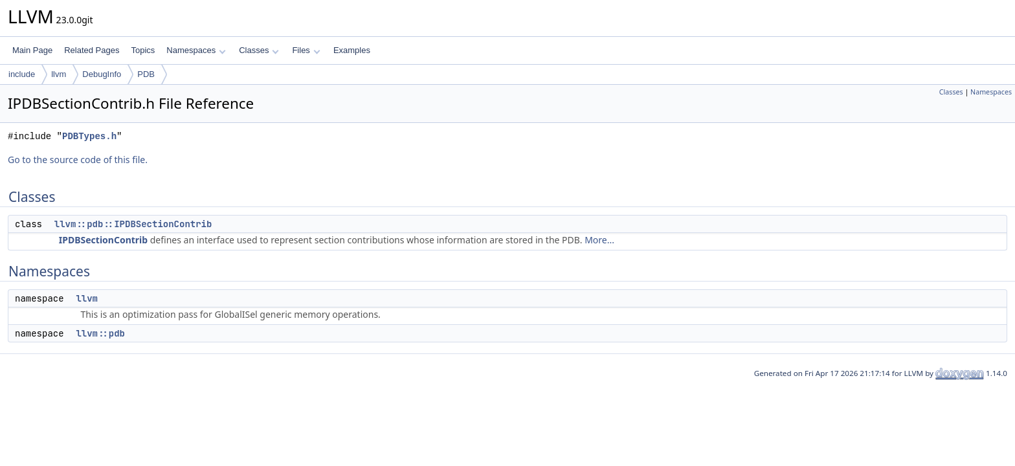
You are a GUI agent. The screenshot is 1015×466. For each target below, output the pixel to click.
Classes (259, 50)
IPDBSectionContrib (103, 240)
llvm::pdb (100, 333)
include (21, 74)
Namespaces (195, 50)
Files (306, 50)
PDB (146, 74)
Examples (351, 50)
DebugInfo (101, 74)
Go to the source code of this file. (78, 159)
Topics (143, 50)
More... (599, 240)
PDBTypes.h (89, 136)
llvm (58, 74)
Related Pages (91, 50)
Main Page (32, 50)
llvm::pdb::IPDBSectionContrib (133, 224)
